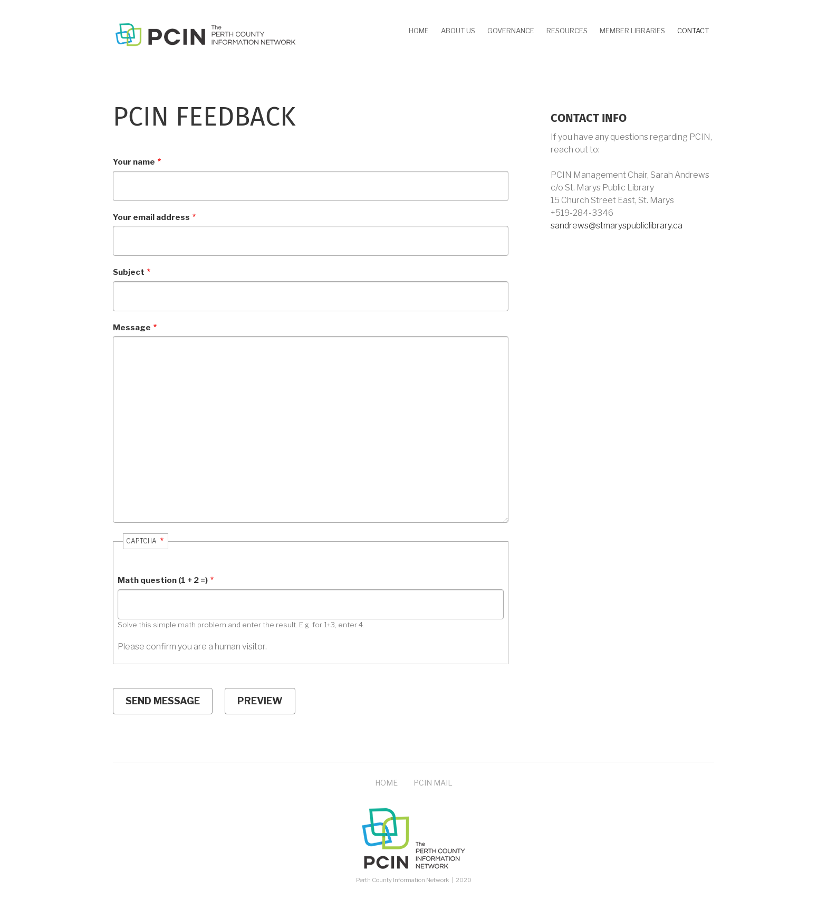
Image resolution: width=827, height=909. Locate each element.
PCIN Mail (433, 782)
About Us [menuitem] (458, 30)
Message (132, 327)
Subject (129, 272)
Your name (134, 162)
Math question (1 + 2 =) (163, 580)
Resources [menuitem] (567, 30)
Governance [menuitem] (510, 30)
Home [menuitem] (419, 30)
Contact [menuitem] (693, 30)
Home (386, 782)
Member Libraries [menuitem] (632, 30)
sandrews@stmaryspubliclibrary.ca (616, 226)
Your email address (151, 217)
